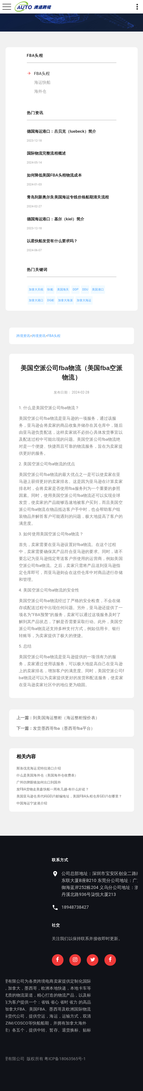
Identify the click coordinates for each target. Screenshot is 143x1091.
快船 (50, 289)
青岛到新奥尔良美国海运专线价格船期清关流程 (68, 197)
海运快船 (42, 82)
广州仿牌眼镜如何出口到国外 (38, 782)
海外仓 (40, 91)
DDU (85, 289)
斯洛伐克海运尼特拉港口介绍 (38, 768)
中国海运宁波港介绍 (31, 803)
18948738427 (93, 907)
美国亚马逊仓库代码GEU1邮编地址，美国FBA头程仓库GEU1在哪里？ (69, 796)
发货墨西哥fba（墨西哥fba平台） (64, 728)
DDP (75, 289)
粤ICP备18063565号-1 (47, 1058)
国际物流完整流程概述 (46, 153)
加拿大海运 (84, 300)
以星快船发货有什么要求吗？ (52, 241)
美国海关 (63, 289)
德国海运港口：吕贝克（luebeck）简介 (61, 131)
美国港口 (98, 289)
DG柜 (50, 300)
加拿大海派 (65, 300)
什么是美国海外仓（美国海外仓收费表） (47, 775)
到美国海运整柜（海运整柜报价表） (66, 717)
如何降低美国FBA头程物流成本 (54, 175)
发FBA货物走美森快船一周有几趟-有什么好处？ (52, 789)
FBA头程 (42, 73)
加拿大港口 (36, 300)
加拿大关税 (36, 289)
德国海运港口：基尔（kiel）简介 (55, 219)
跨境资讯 (23, 336)
